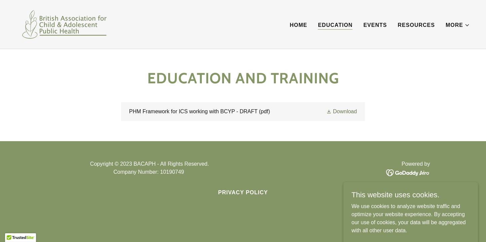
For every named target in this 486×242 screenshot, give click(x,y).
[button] (458, 25)
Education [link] (335, 25)
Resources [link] (416, 25)
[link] (64, 24)
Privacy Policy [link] (243, 192)
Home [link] (298, 25)
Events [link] (375, 25)
